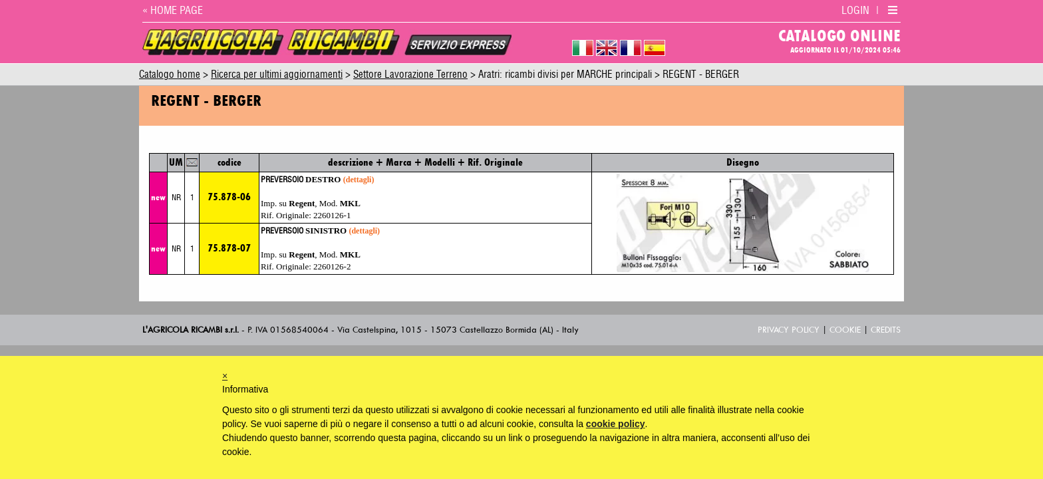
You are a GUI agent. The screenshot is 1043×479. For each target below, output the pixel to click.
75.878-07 (229, 247)
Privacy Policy (789, 330)
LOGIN (855, 10)
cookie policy (615, 423)
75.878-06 (229, 196)
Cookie (845, 330)
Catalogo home (169, 75)
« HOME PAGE (172, 10)
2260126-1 (332, 215)
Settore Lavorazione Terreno (410, 75)
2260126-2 (332, 266)
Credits (886, 330)
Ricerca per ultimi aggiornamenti (277, 75)
